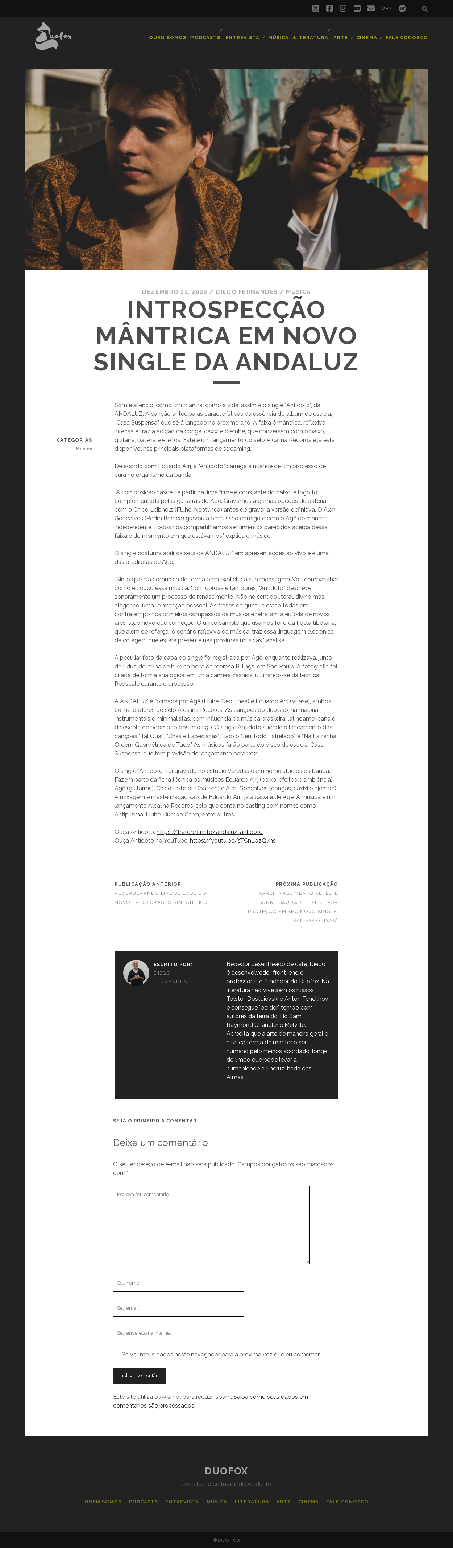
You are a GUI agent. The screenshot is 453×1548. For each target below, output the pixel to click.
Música (278, 37)
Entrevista (242, 37)
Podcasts (205, 37)
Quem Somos (167, 37)
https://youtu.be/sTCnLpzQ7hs (233, 840)
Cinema (366, 37)
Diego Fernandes (247, 291)
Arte (340, 37)
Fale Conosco (407, 37)
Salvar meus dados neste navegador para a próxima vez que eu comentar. (221, 1354)
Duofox (226, 1471)
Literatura (311, 37)
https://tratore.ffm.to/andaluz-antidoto (210, 831)
